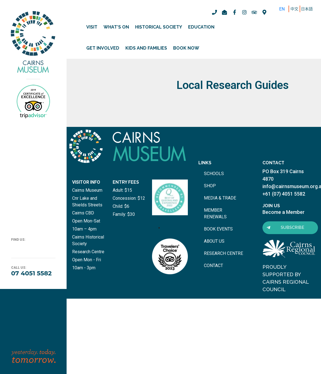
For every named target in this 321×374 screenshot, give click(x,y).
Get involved (102, 48)
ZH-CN (295, 9)
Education (201, 27)
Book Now (186, 48)
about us (214, 241)
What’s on (116, 27)
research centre (223, 253)
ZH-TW (308, 9)
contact (213, 265)
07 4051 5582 (31, 273)
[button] (290, 227)
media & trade (220, 198)
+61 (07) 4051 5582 (283, 194)
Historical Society (158, 27)
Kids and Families (146, 48)
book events (218, 229)
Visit (91, 27)
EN (282, 9)
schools (214, 173)
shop (210, 185)
